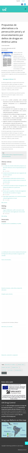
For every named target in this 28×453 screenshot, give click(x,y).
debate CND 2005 (6, 367)
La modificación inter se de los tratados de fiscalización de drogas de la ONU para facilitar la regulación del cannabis (13, 253)
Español (18, 1)
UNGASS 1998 (21, 364)
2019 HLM (4, 370)
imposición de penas (17, 154)
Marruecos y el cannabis (14, 339)
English (23, 1)
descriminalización (6, 156)
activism (11, 370)
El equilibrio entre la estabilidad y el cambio (14, 236)
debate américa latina (7, 154)
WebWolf (25, 449)
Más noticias (4, 202)
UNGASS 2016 (16, 367)
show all (4, 373)
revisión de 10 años (11, 364)
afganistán (18, 370)
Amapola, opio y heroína (14, 308)
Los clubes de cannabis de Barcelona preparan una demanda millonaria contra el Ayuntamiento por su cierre (14, 167)
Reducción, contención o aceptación (9, 355)
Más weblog (4, 216)
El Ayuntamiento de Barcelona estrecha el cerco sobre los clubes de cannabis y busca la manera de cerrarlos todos (14, 180)
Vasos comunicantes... (14, 272)
